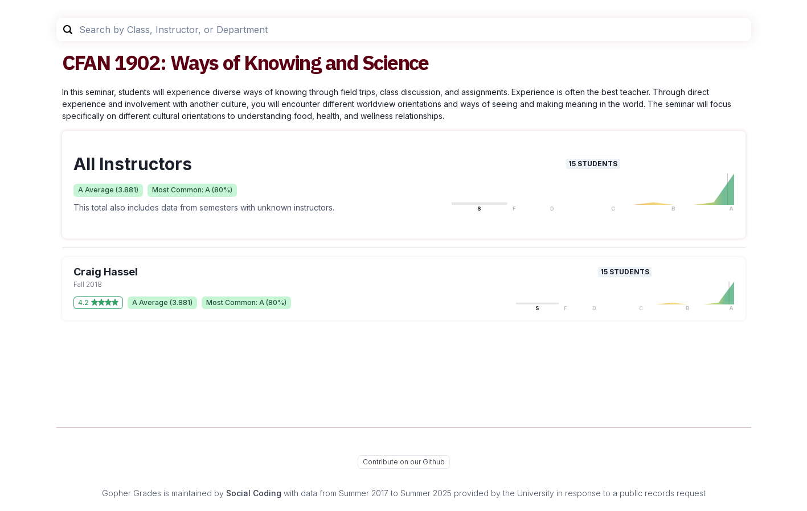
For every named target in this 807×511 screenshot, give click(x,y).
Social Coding (253, 493)
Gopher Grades (131, 493)
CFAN (86, 62)
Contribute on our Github (404, 462)
